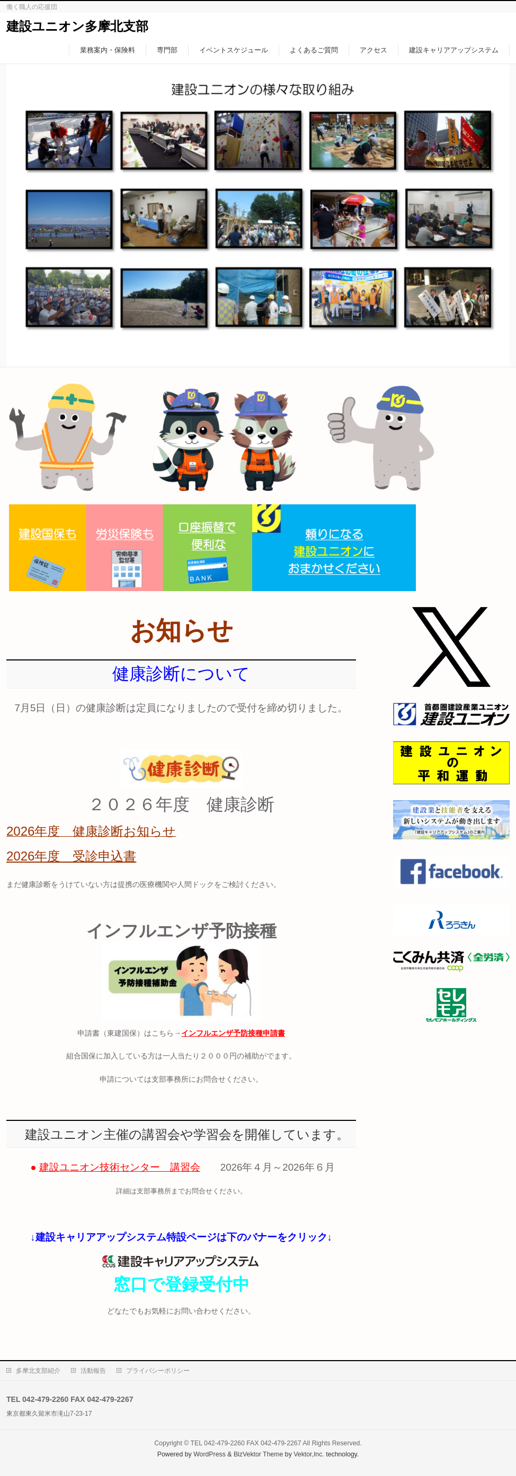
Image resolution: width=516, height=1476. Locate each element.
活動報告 (93, 1370)
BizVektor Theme (258, 1454)
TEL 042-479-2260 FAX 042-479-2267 (246, 1443)
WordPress (209, 1454)
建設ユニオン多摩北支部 (77, 26)
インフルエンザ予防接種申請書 (233, 1033)
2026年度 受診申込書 (71, 856)
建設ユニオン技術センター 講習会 (119, 1167)
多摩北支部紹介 (38, 1370)
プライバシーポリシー (158, 1370)
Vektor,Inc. (308, 1454)
